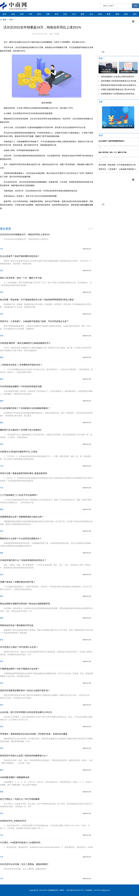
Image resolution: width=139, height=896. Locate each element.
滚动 (100, 14)
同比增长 (53, 213)
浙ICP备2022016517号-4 (75, 890)
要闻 (117, 14)
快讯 (135, 14)
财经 (126, 14)
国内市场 (44, 213)
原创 (13, 14)
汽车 (30, 14)
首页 (4, 14)
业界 (22, 14)
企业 (91, 14)
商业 (39, 14)
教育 (109, 14)
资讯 (56, 14)
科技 (65, 14)
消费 (48, 14)
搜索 (135, 6)
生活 (74, 14)
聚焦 (82, 14)
